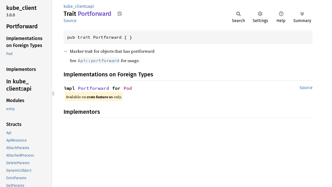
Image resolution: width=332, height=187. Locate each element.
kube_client (75, 6)
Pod (127, 88)
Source (70, 20)
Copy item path (119, 13)
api (91, 6)
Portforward (93, 88)
